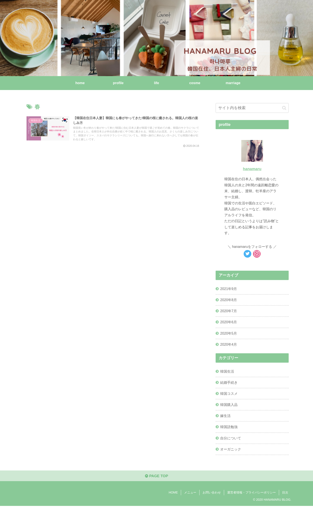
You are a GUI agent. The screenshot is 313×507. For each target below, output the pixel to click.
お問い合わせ (212, 493)
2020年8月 (228, 300)
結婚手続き (229, 382)
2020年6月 (228, 322)
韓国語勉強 (229, 427)
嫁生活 (225, 416)
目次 (285, 493)
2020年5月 (228, 333)
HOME (173, 493)
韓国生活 (227, 371)
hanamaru (252, 169)
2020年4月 (228, 344)
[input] (252, 108)
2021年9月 (228, 289)
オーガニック (230, 449)
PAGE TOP (156, 477)
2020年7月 (228, 311)
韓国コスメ (229, 393)
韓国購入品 (229, 405)
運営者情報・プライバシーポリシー (251, 493)
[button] (284, 107)
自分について (230, 438)
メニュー (190, 493)
